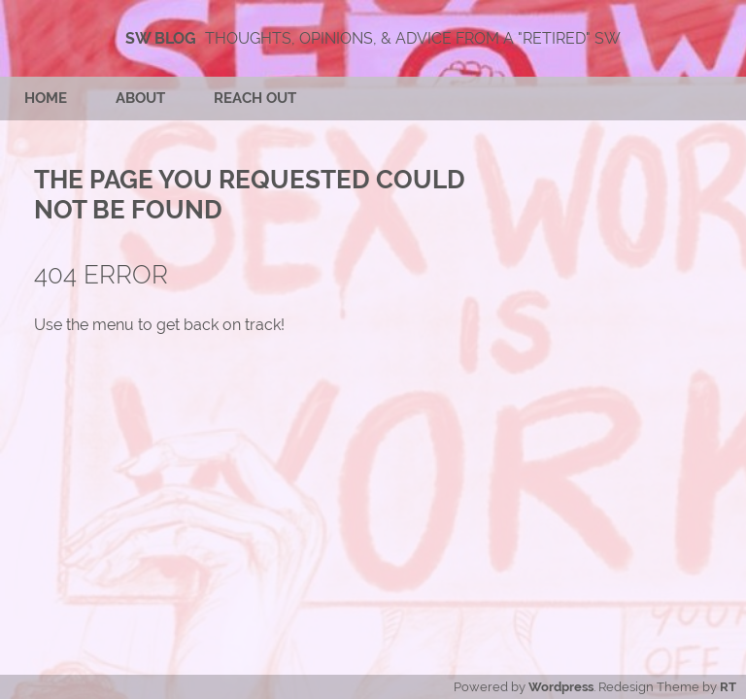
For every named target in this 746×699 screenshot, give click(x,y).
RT (728, 687)
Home (45, 98)
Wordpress (560, 687)
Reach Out (255, 98)
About (140, 98)
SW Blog (160, 38)
